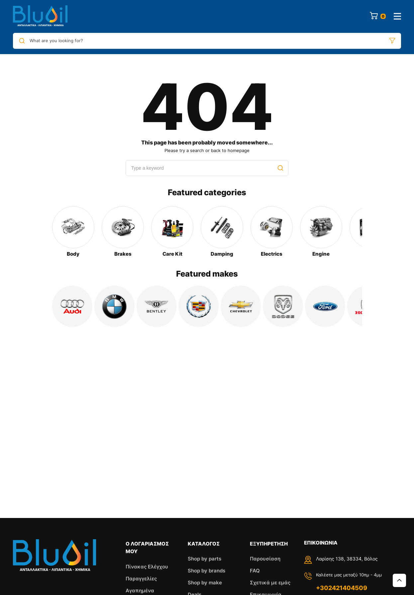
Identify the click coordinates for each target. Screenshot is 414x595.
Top (399, 580)
